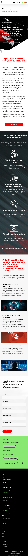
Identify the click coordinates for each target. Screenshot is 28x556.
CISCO (3, 525)
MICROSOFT (5, 544)
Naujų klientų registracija (8, 513)
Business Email (6, 408)
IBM (3, 533)
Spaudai (4, 520)
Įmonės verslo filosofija (7, 487)
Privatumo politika (14, 551)
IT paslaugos (5, 500)
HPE (3, 528)
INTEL (3, 536)
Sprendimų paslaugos (7, 505)
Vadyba (3, 474)
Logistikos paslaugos (7, 502)
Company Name (7, 415)
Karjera (3, 476)
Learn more (11, 43)
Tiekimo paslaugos (6, 507)
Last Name (5, 401)
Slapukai (7, 551)
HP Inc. (3, 531)
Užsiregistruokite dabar (10, 458)
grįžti (3, 8)
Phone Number (6, 422)
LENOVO (4, 538)
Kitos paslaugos (6, 518)
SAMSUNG (4, 546)
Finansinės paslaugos (7, 497)
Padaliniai (4, 482)
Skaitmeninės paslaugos (8, 494)
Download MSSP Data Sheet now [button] (14, 248)
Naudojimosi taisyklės (14, 553)
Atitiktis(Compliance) (7, 479)
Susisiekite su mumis (9, 445)
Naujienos (4, 484)
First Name (5, 395)
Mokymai (4, 515)
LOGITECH (4, 541)
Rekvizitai (22, 551)
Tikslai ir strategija (6, 489)
